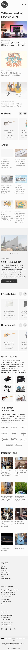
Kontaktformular (9, 281)
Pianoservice (5, 572)
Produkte (4, 570)
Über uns (4, 568)
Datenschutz (5, 599)
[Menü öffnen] (25, 4)
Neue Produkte (6, 578)
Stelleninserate (6, 601)
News (3, 566)
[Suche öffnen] (22, 4)
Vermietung (5, 574)
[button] (10, 253)
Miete (3, 576)
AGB (2, 603)
